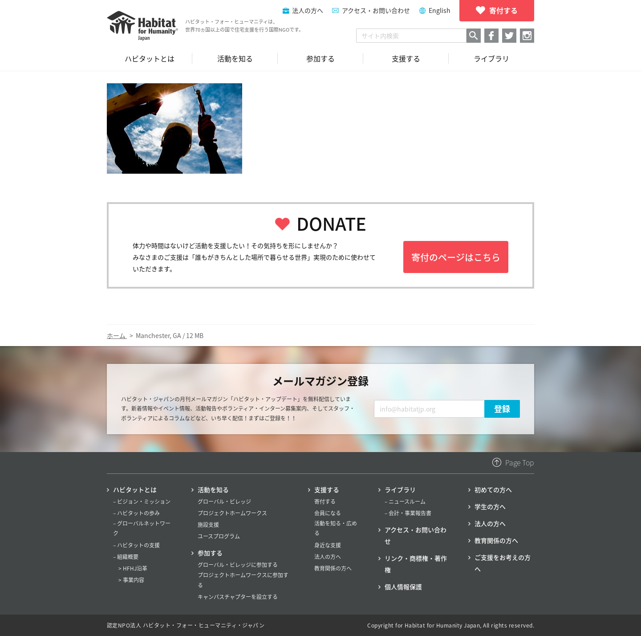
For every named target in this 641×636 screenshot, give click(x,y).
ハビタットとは (135, 489)
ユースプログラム (219, 536)
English (439, 10)
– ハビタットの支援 (136, 545)
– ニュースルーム (405, 501)
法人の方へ (327, 557)
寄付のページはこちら (455, 257)
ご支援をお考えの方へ (503, 563)
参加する (210, 552)
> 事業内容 (131, 580)
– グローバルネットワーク (141, 528)
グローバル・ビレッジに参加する (238, 565)
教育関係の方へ (333, 568)
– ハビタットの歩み (136, 513)
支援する (326, 489)
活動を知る (213, 489)
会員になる (327, 513)
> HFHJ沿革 (132, 568)
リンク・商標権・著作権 (416, 564)
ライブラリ (400, 489)
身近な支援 (327, 545)
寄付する (325, 501)
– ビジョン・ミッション (141, 501)
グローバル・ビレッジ (224, 501)
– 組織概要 (125, 557)
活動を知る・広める (335, 528)
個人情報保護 (403, 586)
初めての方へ (493, 489)
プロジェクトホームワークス (232, 513)
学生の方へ (490, 506)
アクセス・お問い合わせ (376, 10)
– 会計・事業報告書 (408, 513)
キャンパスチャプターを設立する (238, 597)
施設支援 (208, 525)
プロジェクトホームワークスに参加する (243, 580)
